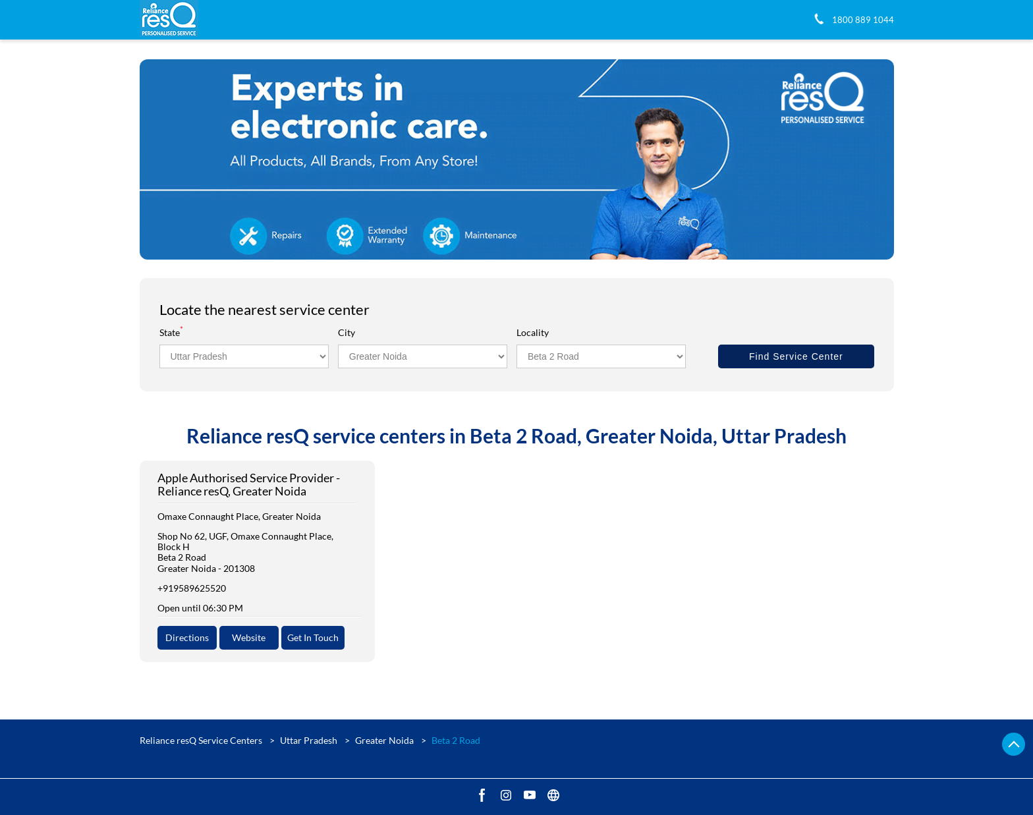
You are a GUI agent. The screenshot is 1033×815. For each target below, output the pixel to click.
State (171, 332)
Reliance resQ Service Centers (202, 740)
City (346, 332)
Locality (532, 332)
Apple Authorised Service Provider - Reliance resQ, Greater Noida (248, 484)
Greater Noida (384, 740)
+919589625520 (191, 588)
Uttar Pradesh (308, 740)
